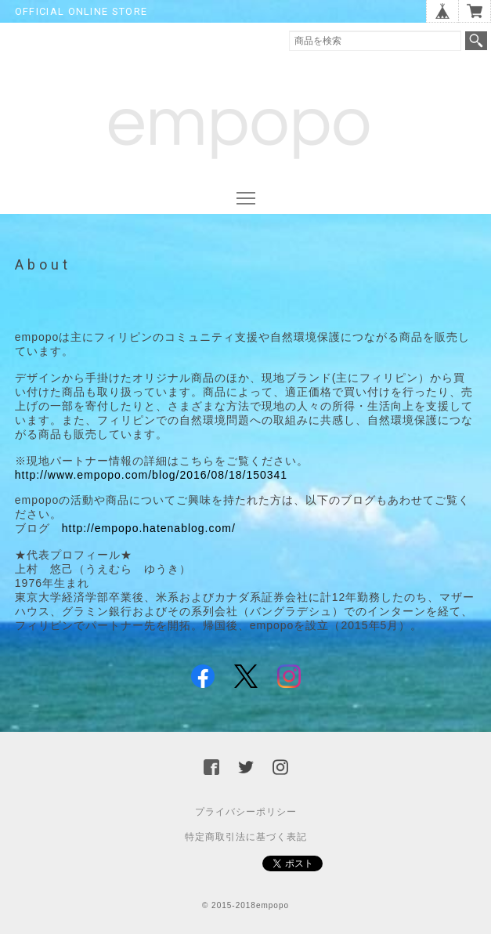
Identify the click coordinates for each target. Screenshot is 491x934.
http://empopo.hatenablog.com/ (149, 528)
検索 (476, 40)
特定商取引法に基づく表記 (246, 836)
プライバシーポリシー (246, 811)
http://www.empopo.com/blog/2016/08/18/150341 (151, 475)
